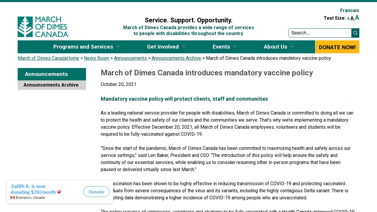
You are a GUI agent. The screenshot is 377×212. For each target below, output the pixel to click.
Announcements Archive (176, 58)
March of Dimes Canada (42, 58)
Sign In (116, 8)
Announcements (130, 58)
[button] (355, 33)
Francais (349, 10)
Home (73, 58)
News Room (96, 58)
